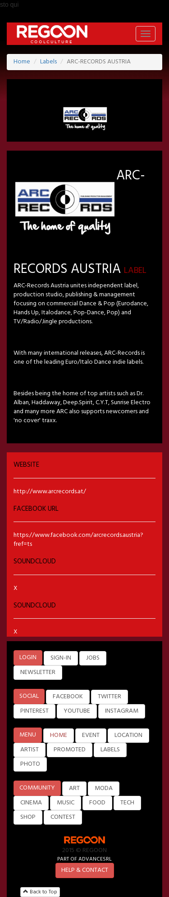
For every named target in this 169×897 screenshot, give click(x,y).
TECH (127, 803)
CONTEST (62, 817)
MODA (104, 788)
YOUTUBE (77, 711)
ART (74, 788)
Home (22, 62)
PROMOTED (70, 750)
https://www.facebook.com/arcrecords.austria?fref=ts (78, 539)
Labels (48, 62)
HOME (58, 735)
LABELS (110, 750)
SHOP (28, 817)
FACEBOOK (68, 697)
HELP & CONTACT (84, 870)
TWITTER (109, 697)
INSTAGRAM (121, 711)
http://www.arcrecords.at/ (50, 491)
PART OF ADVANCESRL (84, 859)
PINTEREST (34, 711)
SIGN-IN (60, 658)
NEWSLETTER (37, 672)
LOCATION (128, 735)
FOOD (97, 803)
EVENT (91, 735)
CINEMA (31, 803)
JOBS (93, 658)
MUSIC (65, 803)
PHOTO (30, 764)
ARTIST (29, 750)
